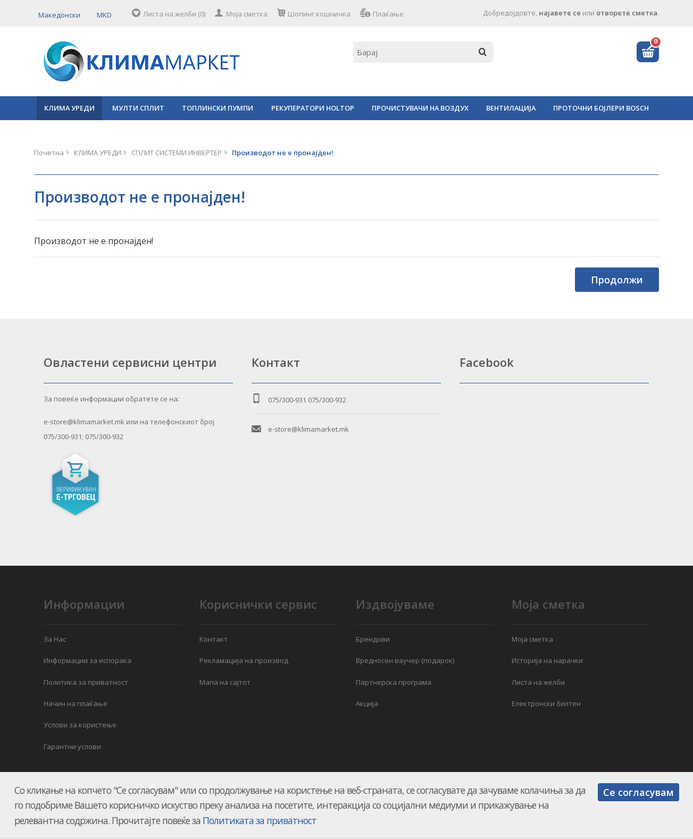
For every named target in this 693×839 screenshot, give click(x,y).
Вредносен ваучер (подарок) (405, 660)
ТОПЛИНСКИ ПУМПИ (217, 108)
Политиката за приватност (259, 820)
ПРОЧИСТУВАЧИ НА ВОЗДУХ (420, 108)
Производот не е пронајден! (282, 152)
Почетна (49, 152)
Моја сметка (247, 14)
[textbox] (423, 52)
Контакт (213, 639)
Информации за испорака (87, 660)
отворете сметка (626, 13)
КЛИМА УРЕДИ (69, 108)
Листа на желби (538, 682)
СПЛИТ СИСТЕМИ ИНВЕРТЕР (176, 152)
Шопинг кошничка (319, 14)
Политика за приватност (86, 682)
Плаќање (388, 14)
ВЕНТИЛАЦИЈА (511, 108)
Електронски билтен (546, 703)
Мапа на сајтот (225, 682)
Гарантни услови (72, 746)
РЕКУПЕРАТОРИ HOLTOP (312, 108)
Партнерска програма (393, 682)
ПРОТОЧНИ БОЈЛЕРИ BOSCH (601, 108)
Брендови (373, 639)
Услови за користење (80, 724)
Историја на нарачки (547, 660)
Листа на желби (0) (174, 14)
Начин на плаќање (75, 703)
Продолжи (617, 279)
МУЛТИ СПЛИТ (138, 108)
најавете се (560, 13)
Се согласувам (638, 792)
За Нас (55, 639)
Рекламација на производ (243, 660)
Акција (367, 703)
